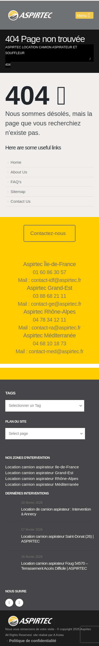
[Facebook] (9, 603)
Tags (10, 393)
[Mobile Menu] (84, 15)
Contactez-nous (48, 233)
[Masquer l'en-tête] (29, 15)
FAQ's (16, 182)
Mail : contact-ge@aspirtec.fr (49, 304)
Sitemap (18, 191)
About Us (19, 172)
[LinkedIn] (19, 603)
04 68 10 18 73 (49, 343)
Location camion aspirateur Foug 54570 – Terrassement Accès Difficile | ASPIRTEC (54, 565)
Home (16, 162)
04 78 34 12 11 (49, 320)
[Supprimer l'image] (29, 618)
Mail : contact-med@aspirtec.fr (49, 351)
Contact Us (21, 201)
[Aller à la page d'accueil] (11, 506)
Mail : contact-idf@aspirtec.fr (49, 280)
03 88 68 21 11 (49, 296)
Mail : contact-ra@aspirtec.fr (49, 328)
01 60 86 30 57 (49, 272)
